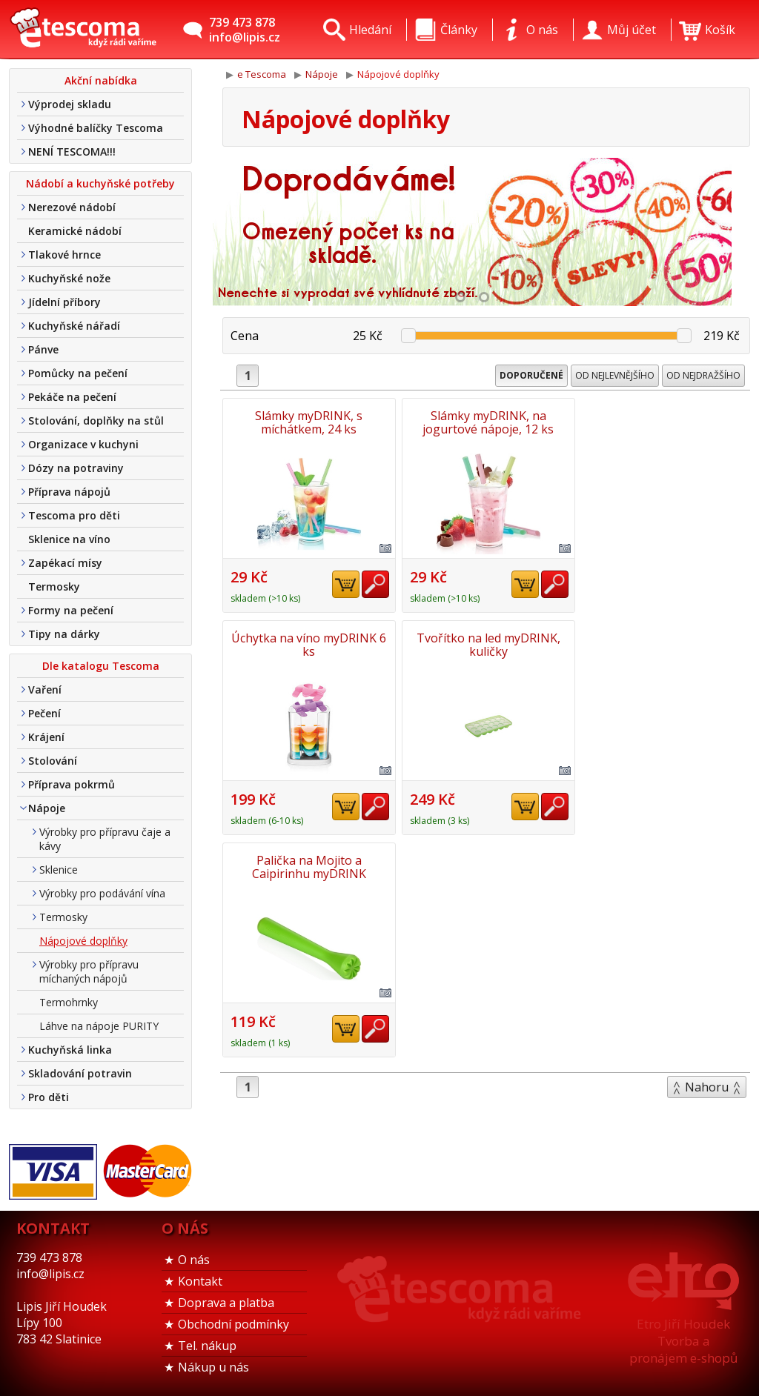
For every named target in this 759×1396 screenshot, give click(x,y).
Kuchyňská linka (70, 1050)
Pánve (43, 349)
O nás (194, 1260)
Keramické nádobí (75, 231)
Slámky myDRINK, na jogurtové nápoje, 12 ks (486, 422)
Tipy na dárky (64, 634)
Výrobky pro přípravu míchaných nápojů (89, 971)
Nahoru (707, 865)
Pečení (44, 713)
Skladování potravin (80, 1073)
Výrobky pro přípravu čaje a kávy (104, 839)
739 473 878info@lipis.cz (244, 29)
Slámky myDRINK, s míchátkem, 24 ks (308, 422)
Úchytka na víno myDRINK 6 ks (664, 422)
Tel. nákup (207, 1345)
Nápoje (46, 808)
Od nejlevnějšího (614, 375)
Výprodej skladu (69, 104)
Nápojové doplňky (83, 941)
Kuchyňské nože (69, 278)
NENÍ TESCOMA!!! (72, 151)
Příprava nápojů (69, 492)
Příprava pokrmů (71, 784)
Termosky (54, 586)
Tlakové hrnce (64, 254)
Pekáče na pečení (72, 397)
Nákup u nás (213, 1367)
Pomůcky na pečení (77, 373)
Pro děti (48, 1097)
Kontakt (200, 1281)
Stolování (52, 761)
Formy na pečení (70, 610)
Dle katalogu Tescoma (100, 666)
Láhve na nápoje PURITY (99, 1026)
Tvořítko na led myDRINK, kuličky (308, 644)
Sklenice (58, 869)
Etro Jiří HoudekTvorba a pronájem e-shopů (683, 1340)
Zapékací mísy (65, 563)
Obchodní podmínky (233, 1324)
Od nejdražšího (703, 375)
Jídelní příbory (64, 302)
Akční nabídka (100, 80)
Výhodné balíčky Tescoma (95, 128)
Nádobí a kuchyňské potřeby (100, 183)
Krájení (46, 737)
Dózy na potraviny (76, 468)
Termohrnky (68, 1002)
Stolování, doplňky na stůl (96, 420)
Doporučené (531, 375)
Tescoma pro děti (74, 515)
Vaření (45, 689)
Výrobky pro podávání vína (102, 893)
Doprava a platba (226, 1302)
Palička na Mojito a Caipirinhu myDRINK (486, 644)
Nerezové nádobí (72, 207)
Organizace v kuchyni (83, 444)
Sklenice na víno (69, 539)
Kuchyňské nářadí (74, 326)
